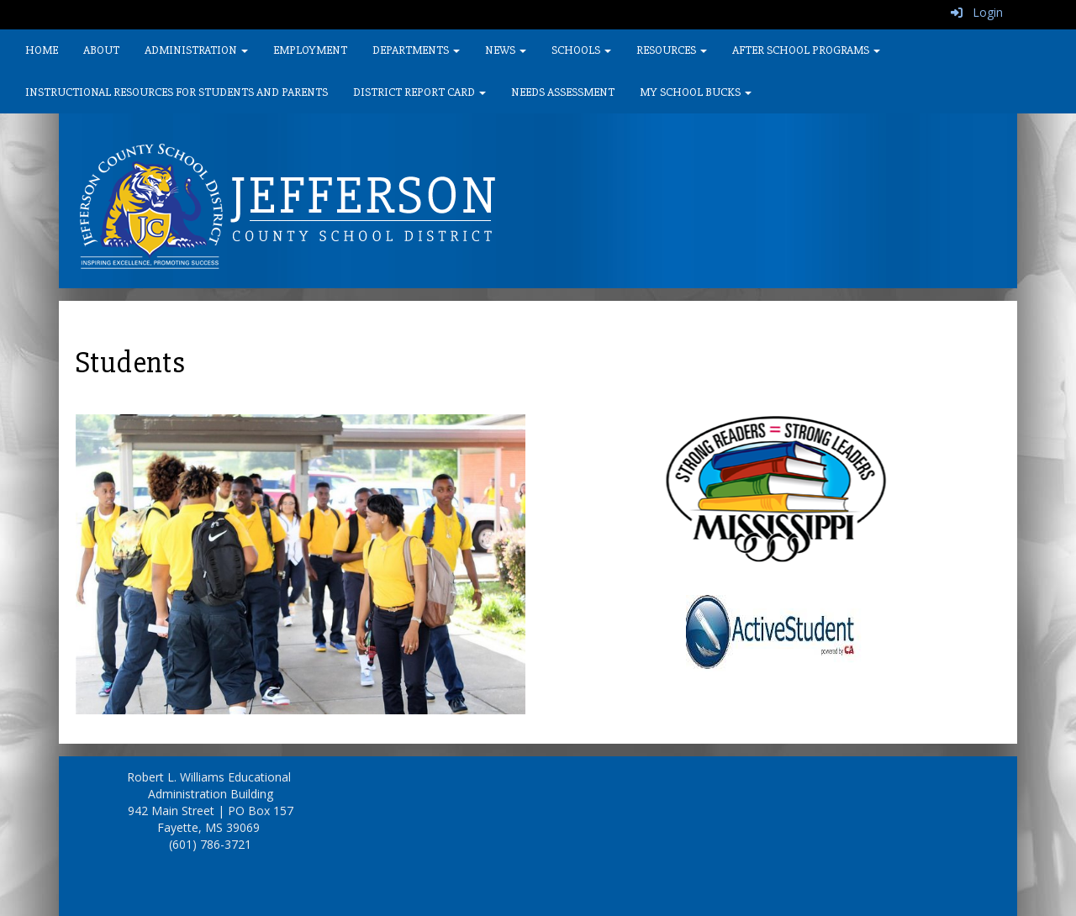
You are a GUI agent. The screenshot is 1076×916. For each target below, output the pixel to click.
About (101, 50)
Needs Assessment (562, 92)
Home (41, 50)
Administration (196, 50)
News (505, 50)
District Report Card (419, 92)
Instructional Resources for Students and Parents (176, 92)
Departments (416, 50)
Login (977, 12)
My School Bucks (696, 92)
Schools (581, 50)
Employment (310, 50)
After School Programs (806, 50)
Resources (671, 50)
